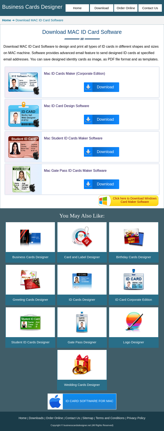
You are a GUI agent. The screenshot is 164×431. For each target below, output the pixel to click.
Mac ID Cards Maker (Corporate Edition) (74, 73)
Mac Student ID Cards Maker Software (73, 138)
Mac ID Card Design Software (66, 106)
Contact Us (150, 8)
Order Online (126, 8)
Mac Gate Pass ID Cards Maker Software (75, 170)
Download (101, 8)
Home (77, 8)
